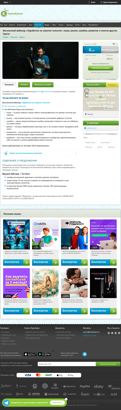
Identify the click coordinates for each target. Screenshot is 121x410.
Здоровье (70, 24)
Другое (100, 147)
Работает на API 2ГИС (98, 107)
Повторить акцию (101, 68)
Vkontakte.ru (112, 333)
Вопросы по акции (43, 84)
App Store (30, 354)
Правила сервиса (8, 341)
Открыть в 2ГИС (111, 108)
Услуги (62, 24)
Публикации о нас (9, 335)
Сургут (6, 2)
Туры (54, 24)
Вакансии (5, 338)
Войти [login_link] (93, 2)
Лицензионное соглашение (97, 109)
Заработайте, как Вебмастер (37, 335)
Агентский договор (64, 332)
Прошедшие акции (33, 338)
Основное (9, 84)
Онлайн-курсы (90, 142)
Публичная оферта (64, 338)
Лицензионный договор (66, 335)
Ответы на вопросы (9, 344)
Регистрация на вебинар (15, 106)
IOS (39, 91)
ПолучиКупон (93, 24)
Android (48, 91)
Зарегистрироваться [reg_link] (110, 2)
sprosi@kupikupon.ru (91, 332)
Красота (12, 24)
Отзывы (24, 84)
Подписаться (57, 402)
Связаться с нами (89, 335)
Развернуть (112, 85)
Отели (78, 24)
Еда (6, 24)
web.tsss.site (91, 128)
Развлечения (22, 24)
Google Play (44, 354)
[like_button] (114, 44)
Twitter (115, 333)
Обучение (39, 24)
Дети (85, 24)
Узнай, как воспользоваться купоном (26, 153)
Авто (31, 24)
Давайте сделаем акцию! (35, 332)
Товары (47, 24)
